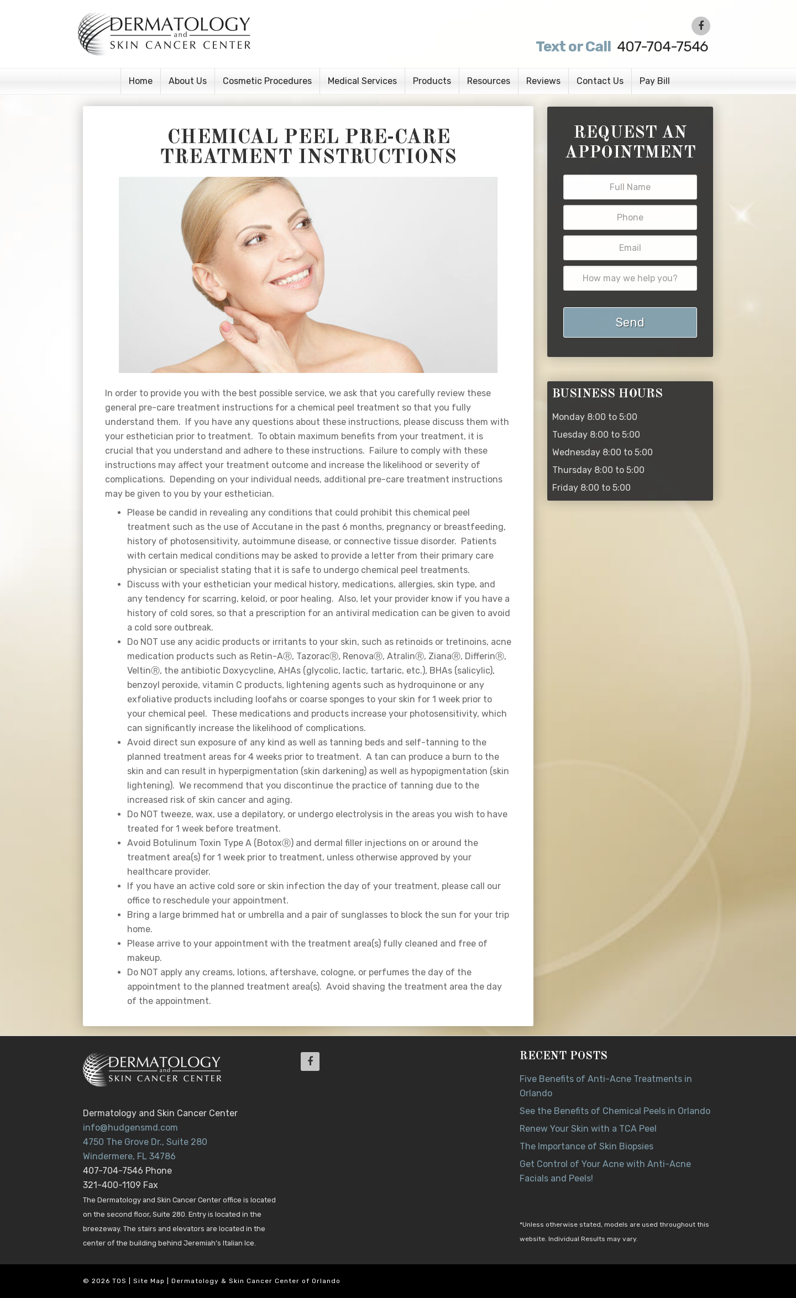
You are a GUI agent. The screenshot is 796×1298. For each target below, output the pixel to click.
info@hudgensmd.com (130, 1127)
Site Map (149, 1281)
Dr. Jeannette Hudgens (216, 33)
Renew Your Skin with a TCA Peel (588, 1128)
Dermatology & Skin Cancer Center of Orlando (256, 1281)
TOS (119, 1281)
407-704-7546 (620, 46)
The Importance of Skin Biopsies (586, 1146)
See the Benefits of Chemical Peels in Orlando (615, 1111)
